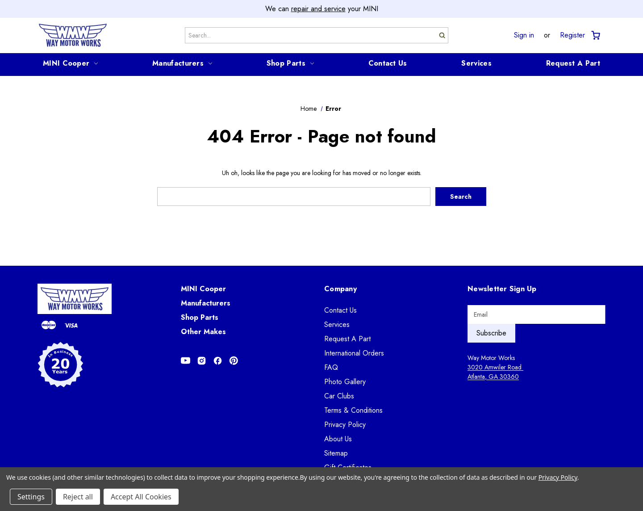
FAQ (331, 367)
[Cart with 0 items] (595, 35)
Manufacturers (182, 63)
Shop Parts (290, 63)
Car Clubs (339, 396)
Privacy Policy (345, 424)
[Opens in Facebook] (217, 360)
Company (340, 289)
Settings (31, 497)
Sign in (524, 35)
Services (476, 63)
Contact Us (387, 63)
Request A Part (573, 63)
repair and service (318, 9)
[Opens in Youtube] (185, 360)
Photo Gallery (345, 382)
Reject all (78, 497)
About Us (338, 439)
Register (572, 35)
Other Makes (203, 332)
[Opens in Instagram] (201, 360)
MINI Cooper (70, 63)
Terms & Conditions (353, 410)
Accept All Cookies (141, 497)
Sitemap (336, 453)
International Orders (354, 353)
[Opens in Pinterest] (233, 360)
